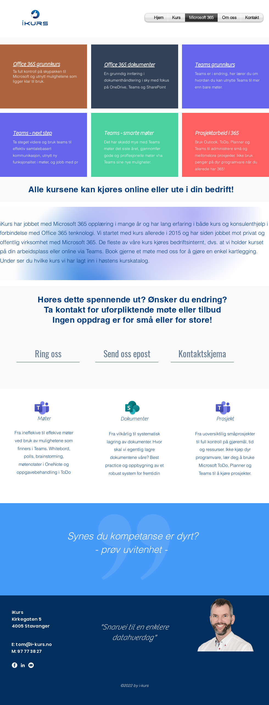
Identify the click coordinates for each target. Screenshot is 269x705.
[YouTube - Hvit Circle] (31, 665)
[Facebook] (14, 665)
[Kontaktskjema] (202, 353)
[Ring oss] (48, 353)
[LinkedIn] (23, 665)
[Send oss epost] (126, 353)
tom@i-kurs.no (34, 644)
